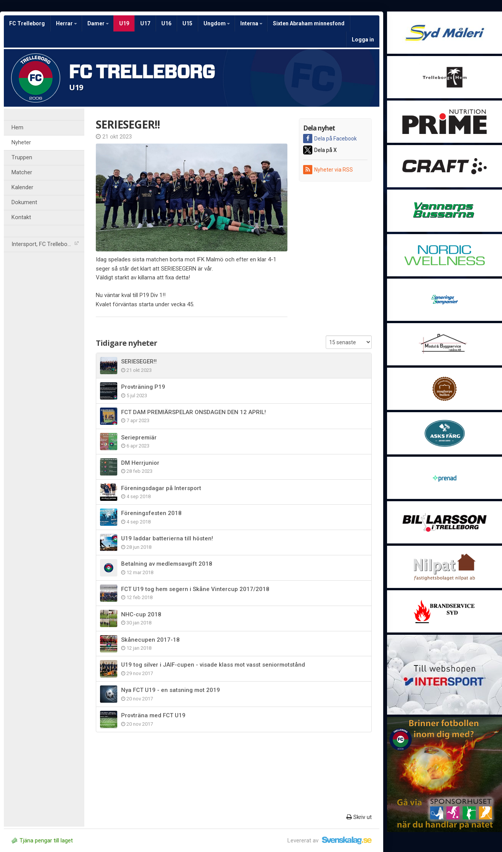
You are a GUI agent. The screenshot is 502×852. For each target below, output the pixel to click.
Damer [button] (98, 23)
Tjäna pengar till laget (42, 840)
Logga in (363, 39)
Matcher (21, 172)
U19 (124, 23)
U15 (187, 23)
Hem (17, 127)
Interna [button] (251, 23)
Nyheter (21, 142)
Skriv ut (359, 817)
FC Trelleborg (27, 23)
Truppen (21, 157)
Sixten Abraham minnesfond (309, 23)
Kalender (22, 187)
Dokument (24, 202)
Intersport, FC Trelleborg (45, 244)
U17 (145, 23)
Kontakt (21, 217)
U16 (166, 23)
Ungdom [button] (216, 23)
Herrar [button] (66, 23)
